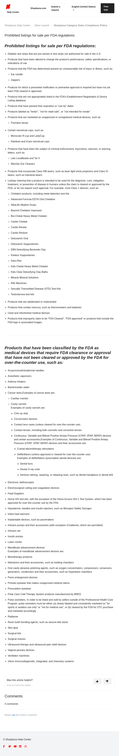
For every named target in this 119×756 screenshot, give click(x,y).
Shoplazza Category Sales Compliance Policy (80, 25)
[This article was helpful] (97, 681)
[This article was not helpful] (107, 681)
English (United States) (83, 6)
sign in (15, 715)
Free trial (106, 8)
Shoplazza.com (38, 8)
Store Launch (42, 25)
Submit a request (55, 8)
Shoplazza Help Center (17, 25)
